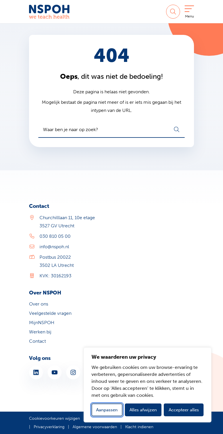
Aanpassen (107, 409)
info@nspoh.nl (54, 246)
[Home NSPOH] (49, 11)
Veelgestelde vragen (50, 313)
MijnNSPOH (41, 322)
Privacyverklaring (49, 426)
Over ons (38, 304)
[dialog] (147, 384)
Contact (37, 341)
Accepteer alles (184, 409)
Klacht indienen (139, 426)
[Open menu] (189, 12)
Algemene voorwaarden (95, 426)
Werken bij (40, 332)
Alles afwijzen (143, 409)
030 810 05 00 (55, 236)
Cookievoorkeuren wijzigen (54, 418)
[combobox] (111, 130)
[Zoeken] (173, 12)
